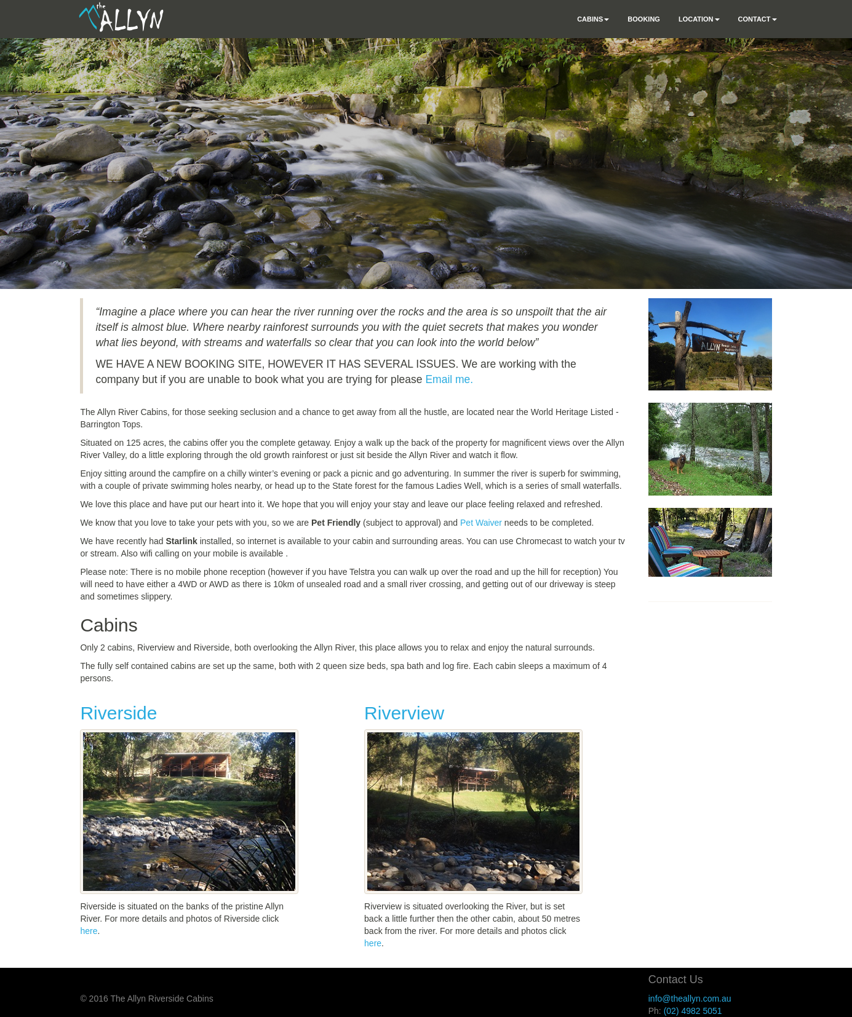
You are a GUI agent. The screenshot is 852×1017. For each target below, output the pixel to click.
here (88, 931)
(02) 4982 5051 (693, 1011)
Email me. (449, 379)
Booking (643, 19)
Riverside (118, 713)
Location (699, 19)
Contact (757, 19)
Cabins (593, 19)
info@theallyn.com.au (689, 998)
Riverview (404, 713)
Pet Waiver (481, 523)
